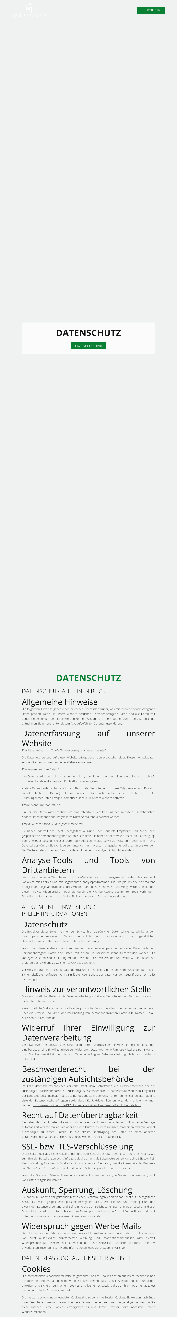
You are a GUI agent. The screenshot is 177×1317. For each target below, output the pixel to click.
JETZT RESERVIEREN (88, 345)
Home (86, 10)
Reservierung (151, 10)
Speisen (104, 10)
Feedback (124, 10)
